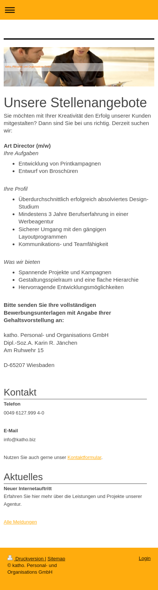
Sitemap (56, 558)
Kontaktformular (84, 457)
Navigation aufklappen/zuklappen (79, 10)
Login (145, 558)
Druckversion (26, 558)
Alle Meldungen (20, 522)
